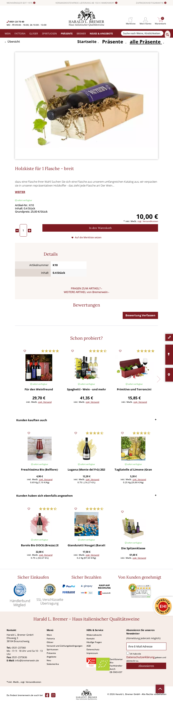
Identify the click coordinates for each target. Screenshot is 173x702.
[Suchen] (167, 35)
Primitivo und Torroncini (134, 389)
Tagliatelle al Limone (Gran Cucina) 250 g (133, 469)
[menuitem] (131, 19)
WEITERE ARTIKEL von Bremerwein (86, 292)
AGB (88, 645)
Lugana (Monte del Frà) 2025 (86, 469)
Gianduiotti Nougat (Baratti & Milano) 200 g (86, 545)
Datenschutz (92, 649)
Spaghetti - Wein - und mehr (86, 389)
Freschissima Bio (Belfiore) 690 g (39, 469)
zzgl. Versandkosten (147, 221)
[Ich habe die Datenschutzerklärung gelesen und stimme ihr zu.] (127, 653)
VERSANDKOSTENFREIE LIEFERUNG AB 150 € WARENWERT (86, 3)
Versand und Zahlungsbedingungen (64, 645)
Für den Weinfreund (39, 389)
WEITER (20, 192)
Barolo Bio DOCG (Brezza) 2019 (39, 545)
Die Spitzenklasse (133, 548)
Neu (49, 660)
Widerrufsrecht (94, 634)
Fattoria (51, 638)
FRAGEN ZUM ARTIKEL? (86, 288)
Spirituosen (52, 649)
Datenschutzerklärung (140, 657)
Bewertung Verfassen (140, 315)
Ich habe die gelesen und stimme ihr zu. (146, 657)
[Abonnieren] (146, 666)
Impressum (92, 653)
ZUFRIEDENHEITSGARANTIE (151, 3)
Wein (49, 634)
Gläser (50, 642)
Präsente (51, 653)
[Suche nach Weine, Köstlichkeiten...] (142, 33)
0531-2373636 (19, 657)
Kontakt (90, 638)
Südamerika (53, 663)
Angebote (51, 656)
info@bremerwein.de (27, 660)
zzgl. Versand (45, 401)
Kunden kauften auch (31, 420)
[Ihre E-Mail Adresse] (146, 646)
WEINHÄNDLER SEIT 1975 (21, 3)
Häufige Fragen (94, 642)
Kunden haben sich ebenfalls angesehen (44, 496)
